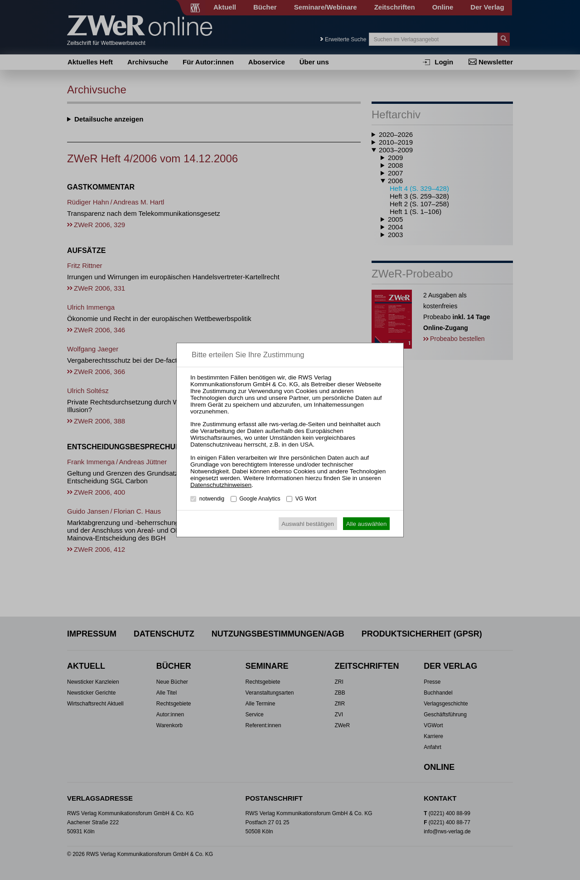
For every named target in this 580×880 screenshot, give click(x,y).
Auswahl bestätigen (307, 523)
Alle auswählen (366, 523)
